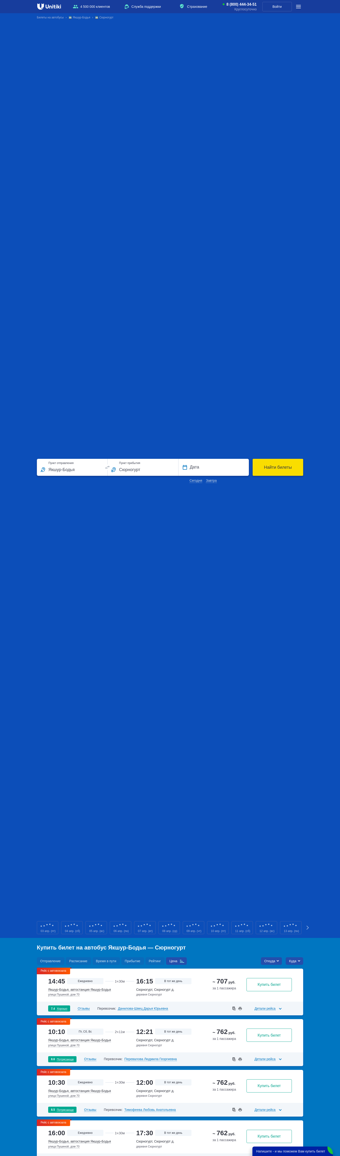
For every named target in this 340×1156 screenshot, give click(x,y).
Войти (277, 6)
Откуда (269, 961)
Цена (173, 961)
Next (308, 927)
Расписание (78, 961)
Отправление (50, 961)
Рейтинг (155, 961)
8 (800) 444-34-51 (241, 4)
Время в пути (106, 961)
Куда (292, 961)
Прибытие (132, 961)
